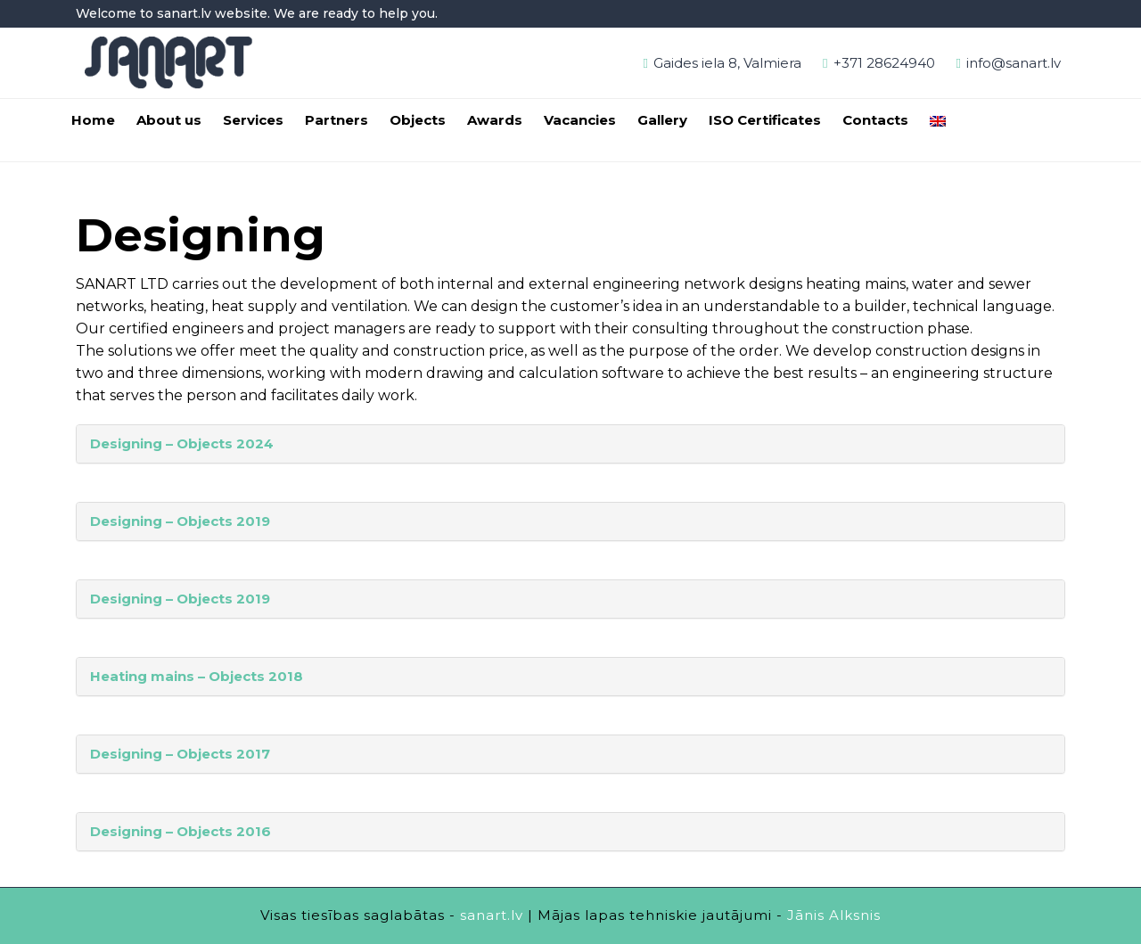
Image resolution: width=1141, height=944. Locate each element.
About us (168, 119)
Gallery (662, 119)
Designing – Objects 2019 (180, 521)
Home (93, 119)
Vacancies (580, 119)
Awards (494, 119)
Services (253, 119)
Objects (418, 119)
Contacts (875, 119)
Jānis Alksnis (834, 915)
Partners (336, 119)
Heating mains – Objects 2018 (196, 676)
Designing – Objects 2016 (180, 831)
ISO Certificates (765, 119)
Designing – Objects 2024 (182, 443)
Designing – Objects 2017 (180, 753)
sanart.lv (491, 915)
